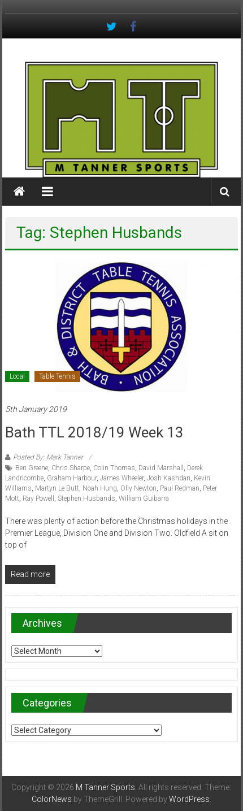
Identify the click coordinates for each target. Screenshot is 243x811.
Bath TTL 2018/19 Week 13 (94, 432)
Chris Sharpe (70, 468)
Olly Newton (138, 488)
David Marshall (161, 468)
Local (17, 376)
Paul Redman (179, 488)
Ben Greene (31, 468)
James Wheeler (122, 478)
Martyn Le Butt (57, 488)
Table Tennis (57, 376)
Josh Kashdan (168, 478)
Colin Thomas (114, 468)
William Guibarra (144, 498)
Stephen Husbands (86, 498)
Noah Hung (100, 488)
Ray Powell (38, 498)
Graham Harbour (72, 478)
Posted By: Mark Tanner (48, 457)
